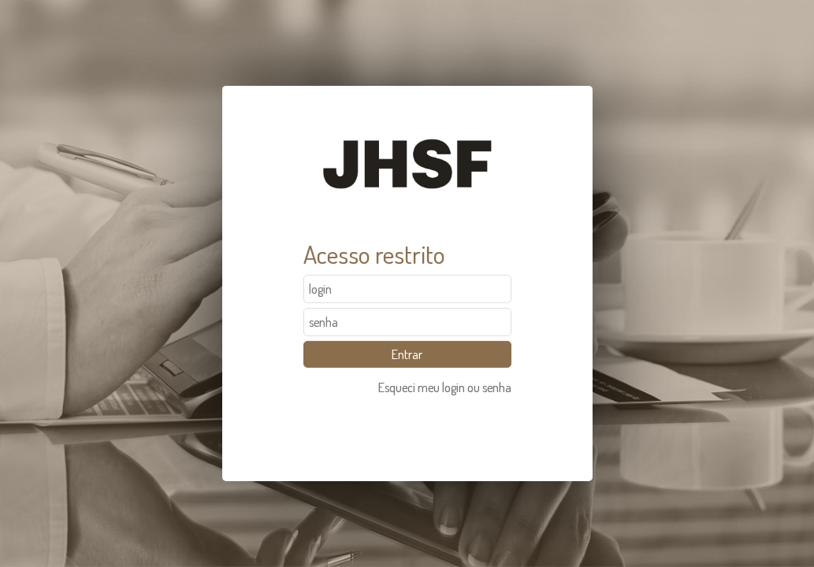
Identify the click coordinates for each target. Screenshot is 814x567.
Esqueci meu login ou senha (444, 387)
